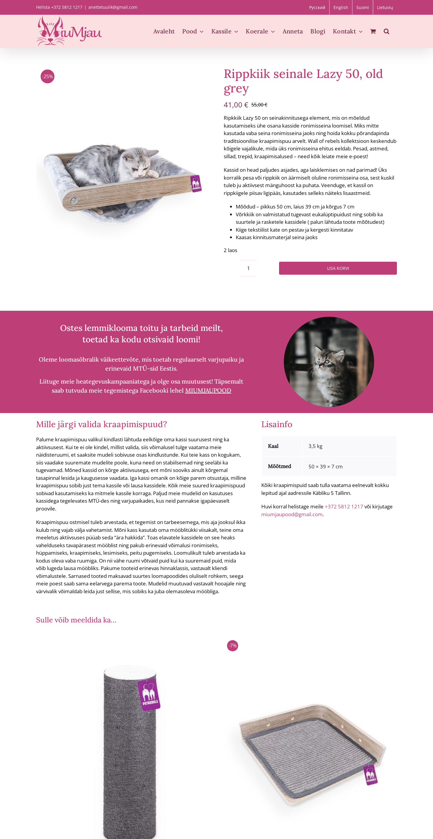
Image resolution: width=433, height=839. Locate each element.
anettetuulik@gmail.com (112, 7)
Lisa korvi (338, 268)
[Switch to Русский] (317, 7)
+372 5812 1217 (344, 506)
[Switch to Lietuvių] (385, 7)
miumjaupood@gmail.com (292, 514)
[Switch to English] (341, 7)
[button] (386, 31)
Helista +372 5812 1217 (59, 7)
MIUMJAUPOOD (208, 390)
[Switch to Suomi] (362, 7)
